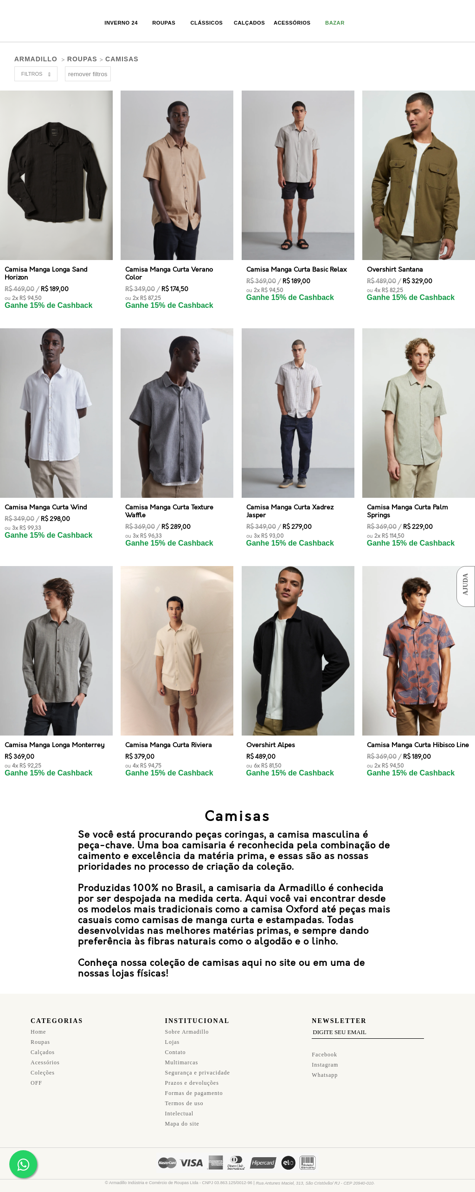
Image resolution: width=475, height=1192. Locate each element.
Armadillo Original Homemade (39, 22)
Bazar (335, 23)
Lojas (172, 1036)
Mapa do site (182, 1118)
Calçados (249, 23)
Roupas (163, 23)
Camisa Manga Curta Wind (46, 507)
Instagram (325, 1059)
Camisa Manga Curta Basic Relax (296, 270)
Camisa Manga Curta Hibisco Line (418, 739)
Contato (175, 1046)
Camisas (122, 59)
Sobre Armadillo (187, 1026)
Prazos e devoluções (192, 1077)
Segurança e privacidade (197, 1067)
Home (38, 1026)
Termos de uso (184, 1097)
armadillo (36, 59)
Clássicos (207, 23)
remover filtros (87, 74)
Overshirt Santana (395, 270)
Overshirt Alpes (270, 739)
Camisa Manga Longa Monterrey (54, 739)
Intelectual (179, 1108)
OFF (36, 1077)
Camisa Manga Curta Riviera (168, 739)
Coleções (43, 1067)
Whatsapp (325, 1069)
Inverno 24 (121, 23)
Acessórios (292, 23)
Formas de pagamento (194, 1087)
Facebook (324, 1049)
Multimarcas (182, 1057)
